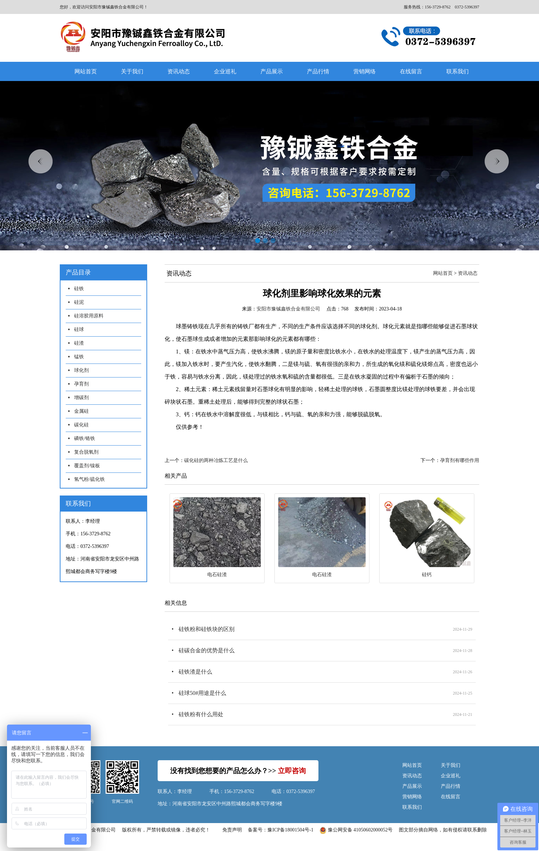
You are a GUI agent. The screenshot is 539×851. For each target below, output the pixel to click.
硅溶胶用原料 (88, 315)
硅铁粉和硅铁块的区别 (207, 629)
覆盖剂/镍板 (87, 465)
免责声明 (232, 829)
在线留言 (411, 71)
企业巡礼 (225, 71)
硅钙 (427, 574)
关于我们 (132, 71)
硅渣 (79, 343)
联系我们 (457, 71)
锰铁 (79, 356)
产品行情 (318, 71)
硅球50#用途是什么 (202, 693)
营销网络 (364, 71)
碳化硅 (81, 424)
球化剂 (81, 370)
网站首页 (85, 71)
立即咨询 (292, 771)
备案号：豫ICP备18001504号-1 (280, 829)
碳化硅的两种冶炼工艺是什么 (216, 460)
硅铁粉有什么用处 (201, 714)
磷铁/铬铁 (84, 438)
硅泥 (79, 302)
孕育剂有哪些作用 (459, 460)
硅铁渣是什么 (195, 672)
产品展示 (271, 71)
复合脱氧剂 (86, 452)
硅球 (79, 329)
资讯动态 (178, 71)
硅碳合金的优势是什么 (207, 650)
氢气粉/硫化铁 (89, 479)
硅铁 (79, 288)
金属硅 (81, 411)
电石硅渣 (217, 574)
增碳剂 (81, 397)
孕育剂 (81, 384)
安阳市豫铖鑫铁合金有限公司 (288, 308)
